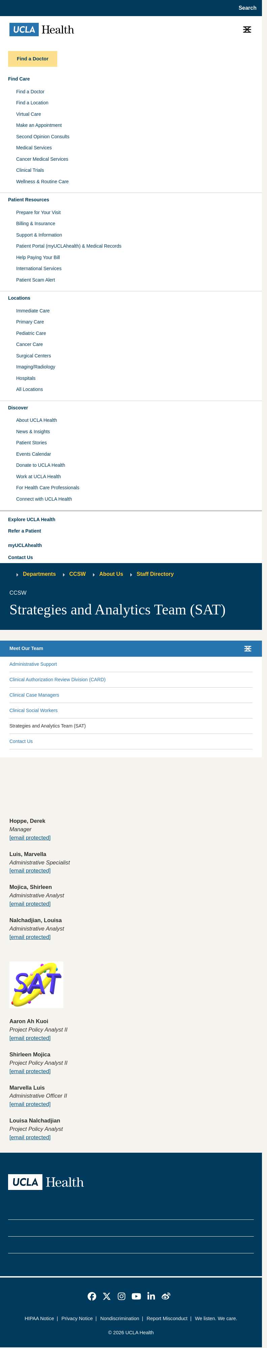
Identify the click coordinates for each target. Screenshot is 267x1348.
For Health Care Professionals (47, 487)
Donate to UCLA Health (40, 465)
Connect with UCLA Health (44, 499)
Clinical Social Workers (33, 710)
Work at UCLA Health (38, 476)
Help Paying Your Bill (38, 257)
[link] (92, 1296)
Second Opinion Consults (42, 136)
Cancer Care (29, 344)
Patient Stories (31, 442)
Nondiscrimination (119, 1318)
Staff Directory (155, 574)
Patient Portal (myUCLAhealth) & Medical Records (69, 246)
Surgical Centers (33, 355)
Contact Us (20, 557)
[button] (131, 520)
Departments (39, 574)
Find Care (19, 79)
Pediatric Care (31, 333)
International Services (39, 268)
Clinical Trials (30, 170)
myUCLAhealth (25, 545)
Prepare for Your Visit (38, 212)
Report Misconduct (166, 1318)
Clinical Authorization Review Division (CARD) (57, 679)
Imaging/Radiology (35, 366)
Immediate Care (33, 310)
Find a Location (32, 102)
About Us (111, 574)
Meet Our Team (26, 648)
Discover (18, 407)
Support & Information (39, 235)
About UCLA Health (36, 420)
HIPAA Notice (39, 1318)
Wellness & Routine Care (42, 181)
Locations (19, 298)
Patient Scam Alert (35, 280)
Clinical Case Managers (34, 695)
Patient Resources (28, 199)
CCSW (77, 574)
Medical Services (34, 147)
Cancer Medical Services (42, 159)
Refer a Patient (24, 531)
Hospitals (26, 378)
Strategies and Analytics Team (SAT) (47, 726)
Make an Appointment (39, 125)
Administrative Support (33, 664)
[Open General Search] (246, 8)
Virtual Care (28, 114)
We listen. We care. (216, 1318)
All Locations (29, 389)
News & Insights (33, 431)
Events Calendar (33, 454)
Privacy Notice (77, 1318)
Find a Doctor (30, 91)
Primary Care (30, 321)
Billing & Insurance (35, 223)
